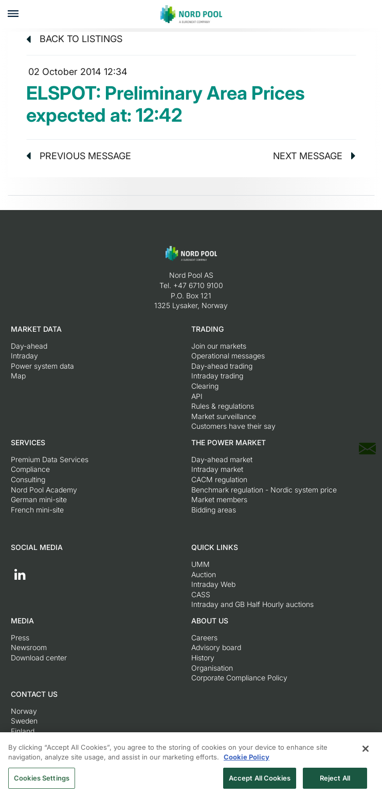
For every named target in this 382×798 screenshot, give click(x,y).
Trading (207, 329)
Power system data (42, 366)
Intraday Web (213, 584)
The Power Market (228, 442)
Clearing (205, 386)
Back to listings (74, 38)
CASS (200, 594)
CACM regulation (219, 479)
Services (28, 442)
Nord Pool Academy (44, 489)
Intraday (24, 355)
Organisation (212, 667)
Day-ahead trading (221, 366)
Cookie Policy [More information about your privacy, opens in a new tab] (246, 760)
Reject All (335, 781)
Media (22, 620)
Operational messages (228, 355)
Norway (24, 711)
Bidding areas (213, 509)
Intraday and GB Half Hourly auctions (252, 604)
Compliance (30, 469)
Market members (219, 499)
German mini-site (39, 499)
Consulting (28, 479)
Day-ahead (29, 345)
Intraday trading (217, 375)
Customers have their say (233, 426)
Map (18, 375)
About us (209, 620)
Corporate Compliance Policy (239, 677)
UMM (200, 564)
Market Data (36, 329)
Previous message (78, 155)
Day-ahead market (221, 459)
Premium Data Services (49, 459)
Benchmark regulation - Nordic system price (264, 489)
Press (20, 637)
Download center (39, 657)
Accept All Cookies (259, 781)
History (202, 657)
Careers (204, 637)
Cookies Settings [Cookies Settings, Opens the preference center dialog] (41, 781)
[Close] (365, 751)
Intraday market (217, 469)
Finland (22, 731)
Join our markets (218, 345)
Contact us (34, 694)
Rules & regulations (222, 406)
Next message (314, 155)
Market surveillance (223, 416)
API (197, 396)
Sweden (24, 720)
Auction (203, 574)
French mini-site (37, 509)
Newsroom (29, 647)
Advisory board (216, 647)
